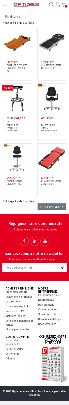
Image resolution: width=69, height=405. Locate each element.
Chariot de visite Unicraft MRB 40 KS (17, 68)
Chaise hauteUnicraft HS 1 (15, 182)
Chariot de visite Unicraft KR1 (51, 67)
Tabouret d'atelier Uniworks (13, 128)
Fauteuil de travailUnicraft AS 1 (49, 128)
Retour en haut (52, 207)
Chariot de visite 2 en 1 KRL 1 (51, 182)
